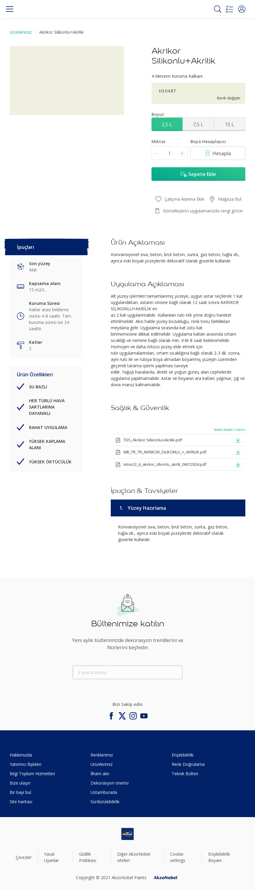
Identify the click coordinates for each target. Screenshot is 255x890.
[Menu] (9, 9)
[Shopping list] (229, 9)
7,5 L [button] (198, 124)
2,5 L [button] (167, 124)
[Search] (217, 9)
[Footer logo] (127, 834)
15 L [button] (229, 124)
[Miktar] (169, 153)
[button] (241, 9)
